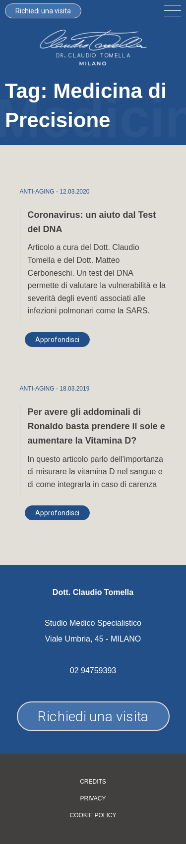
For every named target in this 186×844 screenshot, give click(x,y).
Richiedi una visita (43, 11)
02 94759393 (93, 670)
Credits (93, 782)
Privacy (93, 798)
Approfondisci (57, 340)
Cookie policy (92, 815)
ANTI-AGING (37, 191)
